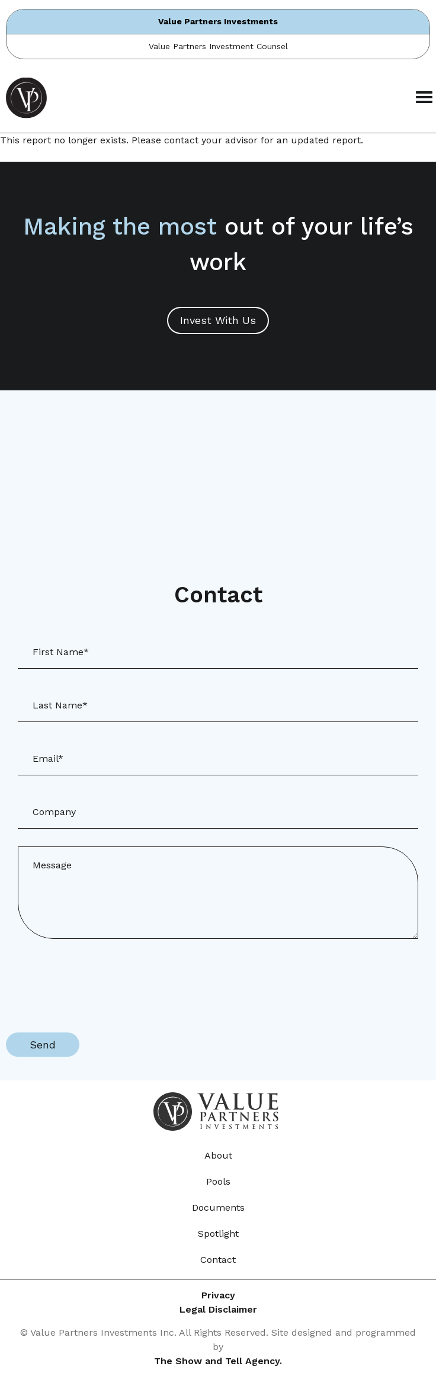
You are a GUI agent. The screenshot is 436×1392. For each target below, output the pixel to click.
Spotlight (218, 1233)
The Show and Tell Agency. (218, 1361)
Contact (218, 1259)
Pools (218, 1181)
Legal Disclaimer (218, 1309)
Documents (218, 1207)
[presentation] (96, 980)
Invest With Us (218, 320)
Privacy (218, 1295)
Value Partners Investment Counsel (218, 46)
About (218, 1155)
